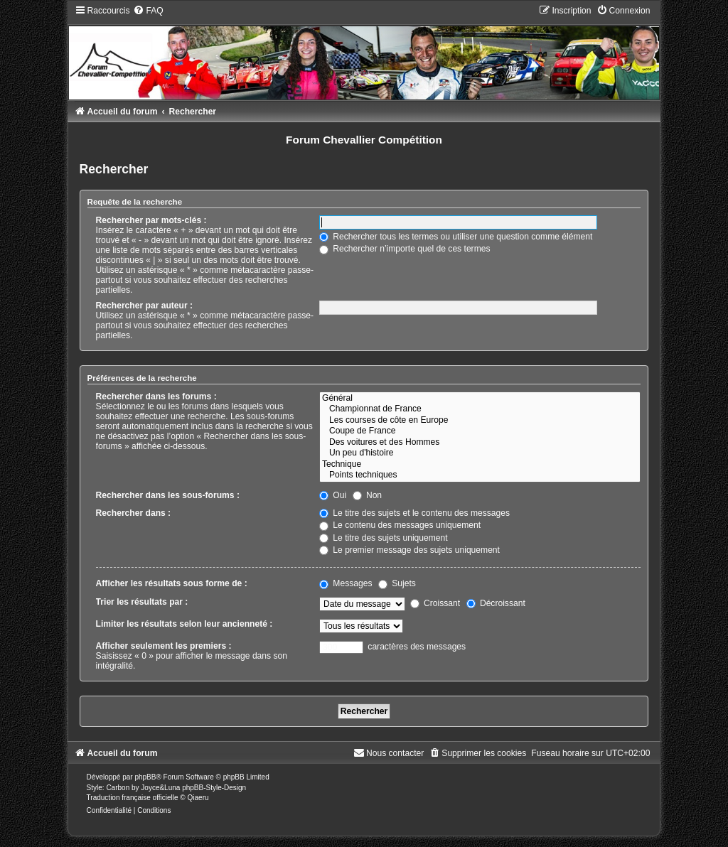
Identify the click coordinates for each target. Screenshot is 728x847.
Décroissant (495, 603)
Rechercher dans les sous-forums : (168, 495)
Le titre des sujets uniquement (383, 538)
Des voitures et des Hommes (480, 442)
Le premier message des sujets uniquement (409, 550)
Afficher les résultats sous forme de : (171, 583)
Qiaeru (198, 798)
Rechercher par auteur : (144, 306)
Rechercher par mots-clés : (151, 220)
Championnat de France (480, 409)
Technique (480, 464)
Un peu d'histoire (480, 453)
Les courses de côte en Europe (480, 420)
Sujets (397, 583)
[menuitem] (148, 11)
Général (480, 398)
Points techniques (480, 475)
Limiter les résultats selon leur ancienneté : (184, 624)
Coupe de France (480, 431)
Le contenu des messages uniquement (400, 525)
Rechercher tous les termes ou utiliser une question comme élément (455, 237)
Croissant (435, 603)
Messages (345, 583)
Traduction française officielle (132, 798)
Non (367, 495)
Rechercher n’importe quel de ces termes (405, 249)
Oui (332, 495)
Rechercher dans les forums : (156, 396)
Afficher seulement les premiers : (164, 646)
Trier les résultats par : (142, 602)
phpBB (145, 777)
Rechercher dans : (133, 513)
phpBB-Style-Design (214, 788)
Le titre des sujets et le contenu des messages (414, 513)
